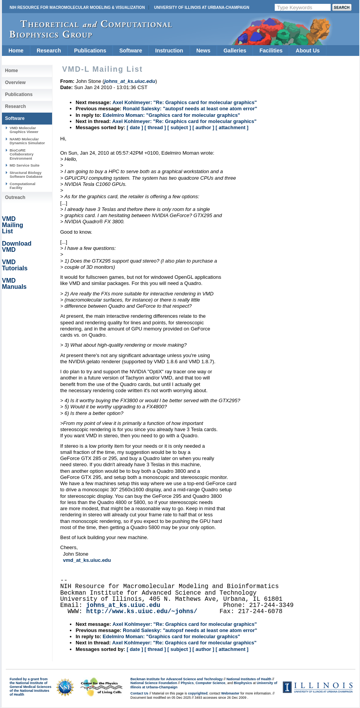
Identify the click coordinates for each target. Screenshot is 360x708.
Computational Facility (22, 186)
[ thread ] (155, 127)
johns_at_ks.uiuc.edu (123, 605)
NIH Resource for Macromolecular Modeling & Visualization (77, 7)
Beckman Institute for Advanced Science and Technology (176, 679)
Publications (90, 50)
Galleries (234, 50)
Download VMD (16, 246)
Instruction (169, 50)
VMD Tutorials (14, 265)
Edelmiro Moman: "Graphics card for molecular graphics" (171, 115)
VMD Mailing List (12, 225)
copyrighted (197, 693)
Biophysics (243, 683)
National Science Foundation (153, 683)
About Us (307, 50)
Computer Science (210, 683)
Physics (187, 683)
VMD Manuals (14, 283)
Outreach (15, 197)
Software (130, 50)
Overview (15, 82)
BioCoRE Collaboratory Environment (22, 154)
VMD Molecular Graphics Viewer (24, 130)
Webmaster (230, 693)
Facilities (270, 50)
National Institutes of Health (248, 679)
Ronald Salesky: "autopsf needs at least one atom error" (190, 108)
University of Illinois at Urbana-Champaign (201, 7)
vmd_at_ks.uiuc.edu (87, 560)
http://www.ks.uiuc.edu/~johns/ (141, 611)
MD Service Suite (24, 165)
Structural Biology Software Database (26, 174)
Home (16, 50)
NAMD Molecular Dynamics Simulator (27, 141)
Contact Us (139, 693)
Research (49, 50)
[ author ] (203, 127)
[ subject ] (179, 127)
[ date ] (135, 127)
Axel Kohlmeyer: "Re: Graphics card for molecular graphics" (184, 102)
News (203, 50)
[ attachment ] (232, 127)
